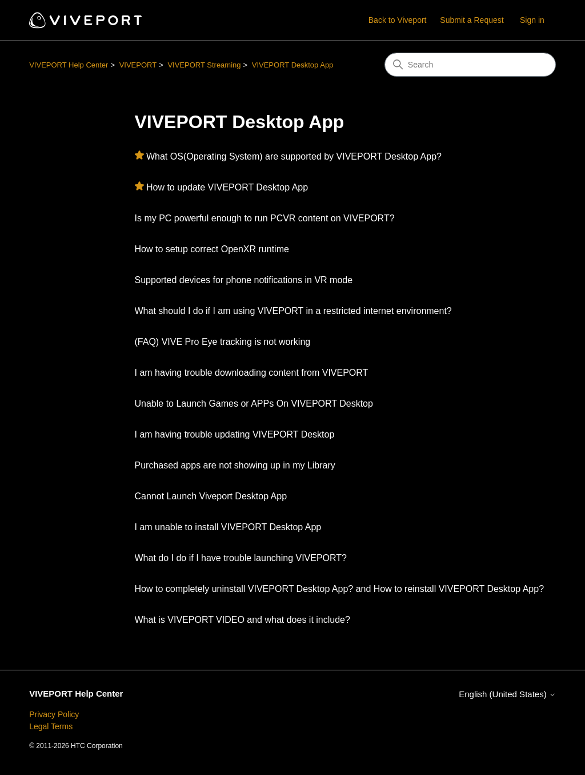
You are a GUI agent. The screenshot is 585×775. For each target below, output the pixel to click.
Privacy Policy (54, 714)
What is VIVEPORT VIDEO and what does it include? (242, 620)
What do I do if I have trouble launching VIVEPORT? (241, 558)
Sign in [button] (532, 20)
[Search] (470, 64)
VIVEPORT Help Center (68, 65)
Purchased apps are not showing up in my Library (235, 465)
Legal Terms (51, 726)
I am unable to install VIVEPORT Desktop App (228, 527)
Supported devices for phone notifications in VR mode (244, 280)
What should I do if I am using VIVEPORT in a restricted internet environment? (293, 311)
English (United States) (507, 694)
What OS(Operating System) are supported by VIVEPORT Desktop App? (294, 156)
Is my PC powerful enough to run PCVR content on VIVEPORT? (265, 218)
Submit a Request (471, 20)
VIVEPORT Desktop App (293, 65)
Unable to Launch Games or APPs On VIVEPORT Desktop (254, 403)
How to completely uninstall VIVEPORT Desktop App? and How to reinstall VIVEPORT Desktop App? (339, 589)
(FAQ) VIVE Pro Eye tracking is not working (223, 342)
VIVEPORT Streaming (204, 65)
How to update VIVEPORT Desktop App (227, 187)
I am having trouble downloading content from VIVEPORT (251, 372)
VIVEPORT (138, 65)
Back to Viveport (397, 20)
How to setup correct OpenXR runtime (212, 249)
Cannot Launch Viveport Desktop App (211, 496)
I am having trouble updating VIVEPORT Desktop (235, 434)
